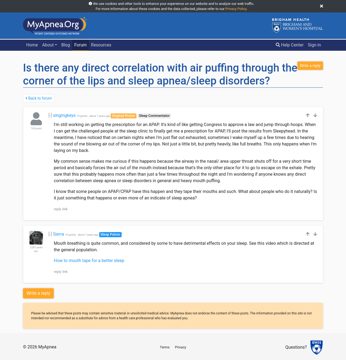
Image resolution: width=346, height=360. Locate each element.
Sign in (314, 44)
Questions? (296, 347)
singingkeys (64, 115)
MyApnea (47, 346)
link (65, 209)
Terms (164, 347)
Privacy (180, 347)
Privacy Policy (236, 9)
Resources (101, 44)
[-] (50, 115)
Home (32, 44)
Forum (80, 44)
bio (36, 251)
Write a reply (38, 293)
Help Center (290, 44)
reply (57, 209)
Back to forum (38, 98)
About (48, 44)
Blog (65, 44)
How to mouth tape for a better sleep (89, 260)
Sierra (58, 234)
